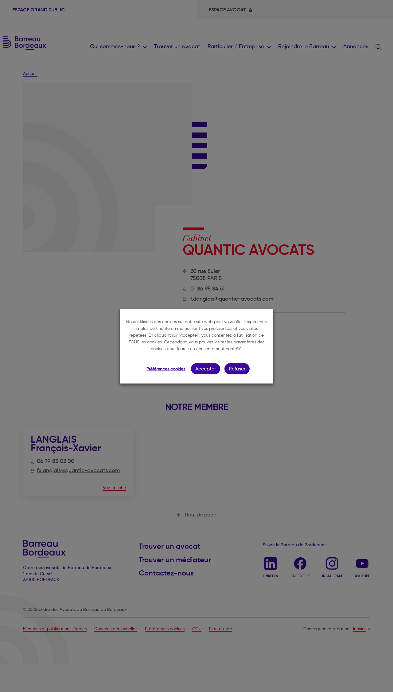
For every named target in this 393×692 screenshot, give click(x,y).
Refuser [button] (237, 368)
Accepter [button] (205, 368)
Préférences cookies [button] (165, 368)
